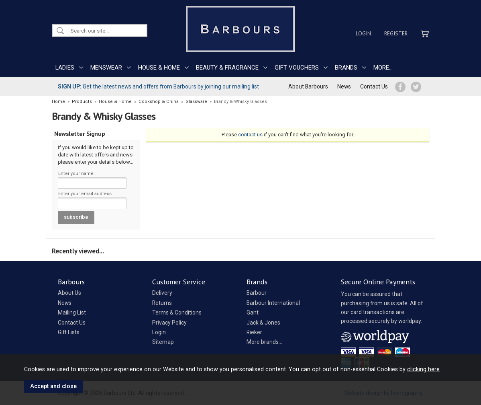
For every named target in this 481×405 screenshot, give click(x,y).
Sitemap (163, 342)
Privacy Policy (169, 322)
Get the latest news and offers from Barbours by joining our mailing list (158, 86)
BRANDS (346, 67)
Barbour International (273, 303)
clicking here (423, 369)
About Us (69, 293)
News (344, 86)
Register (396, 33)
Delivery (162, 293)
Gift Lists (68, 332)
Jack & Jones (263, 322)
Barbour (257, 293)
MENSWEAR (106, 67)
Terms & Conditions (177, 312)
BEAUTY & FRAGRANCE (227, 67)
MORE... (383, 67)
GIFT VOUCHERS (297, 67)
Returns (162, 303)
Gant (253, 312)
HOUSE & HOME (159, 67)
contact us (250, 135)
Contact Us (374, 86)
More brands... (264, 342)
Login (363, 33)
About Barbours (308, 86)
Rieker (254, 332)
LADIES (64, 67)
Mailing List (72, 312)
